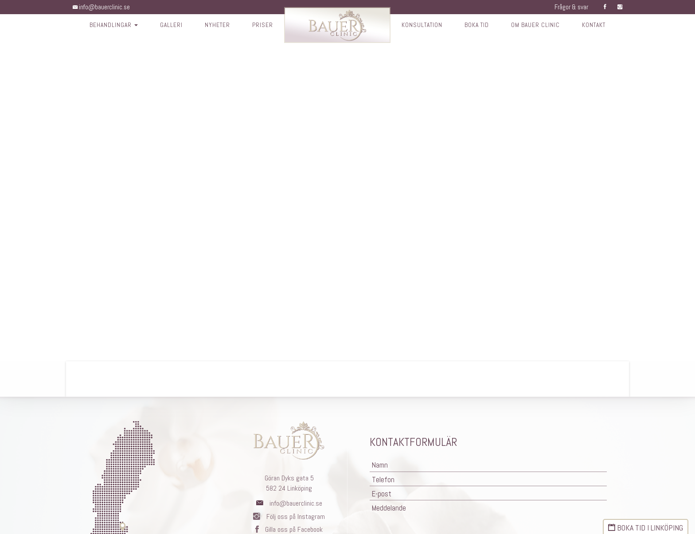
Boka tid (478, 26)
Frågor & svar (569, 7)
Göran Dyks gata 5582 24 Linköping (289, 483)
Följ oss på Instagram (289, 516)
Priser (260, 26)
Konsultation (421, 26)
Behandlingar (109, 26)
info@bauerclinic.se (103, 7)
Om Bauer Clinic (538, 26)
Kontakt (598, 26)
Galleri (168, 26)
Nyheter (215, 26)
